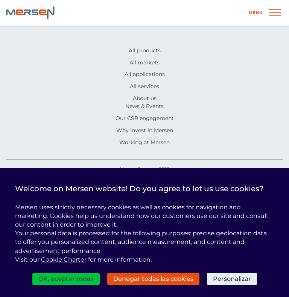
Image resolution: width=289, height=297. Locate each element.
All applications (145, 74)
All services (144, 86)
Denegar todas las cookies (153, 278)
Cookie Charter (64, 259)
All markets (144, 62)
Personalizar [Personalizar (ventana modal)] (232, 278)
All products (145, 50)
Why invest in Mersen (144, 130)
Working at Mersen (144, 142)
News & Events (144, 106)
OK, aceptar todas (66, 278)
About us (145, 98)
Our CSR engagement (145, 118)
